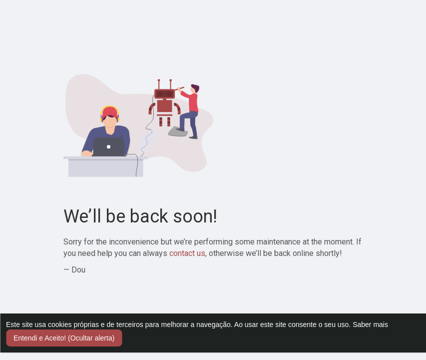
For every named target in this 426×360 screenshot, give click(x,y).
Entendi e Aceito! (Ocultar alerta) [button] (63, 338)
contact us (187, 253)
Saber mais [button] (370, 324)
